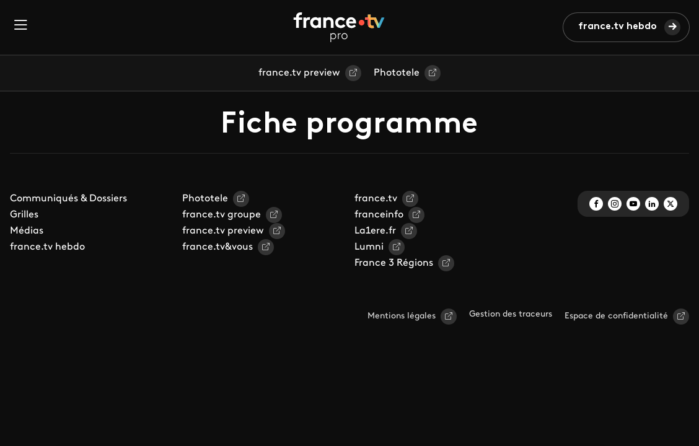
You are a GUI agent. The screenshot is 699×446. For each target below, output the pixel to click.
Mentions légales (401, 316)
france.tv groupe (221, 215)
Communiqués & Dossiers (68, 199)
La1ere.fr (375, 231)
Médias (26, 231)
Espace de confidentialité (616, 316)
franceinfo (378, 215)
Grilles (24, 215)
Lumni (369, 247)
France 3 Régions (393, 263)
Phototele (397, 73)
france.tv (375, 199)
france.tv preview (299, 73)
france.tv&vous (217, 247)
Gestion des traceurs (510, 314)
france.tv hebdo (617, 27)
